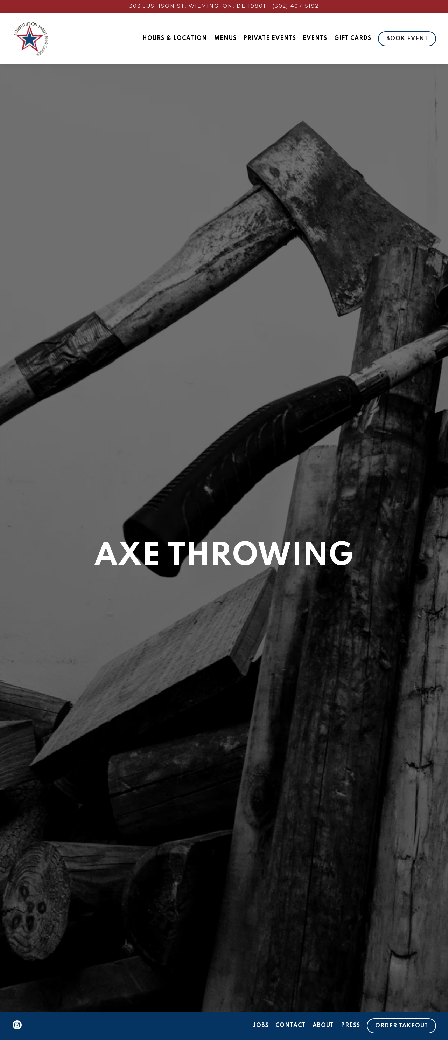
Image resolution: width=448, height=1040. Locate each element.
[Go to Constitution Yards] (197, 6)
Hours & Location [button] (174, 38)
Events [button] (315, 38)
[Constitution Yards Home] (50, 38)
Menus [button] (225, 38)
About (323, 1025)
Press (350, 1025)
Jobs (261, 1025)
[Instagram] (17, 1024)
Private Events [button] (269, 38)
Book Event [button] (407, 39)
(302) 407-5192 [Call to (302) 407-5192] (295, 6)
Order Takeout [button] (401, 1026)
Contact (290, 1025)
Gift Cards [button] (352, 38)
